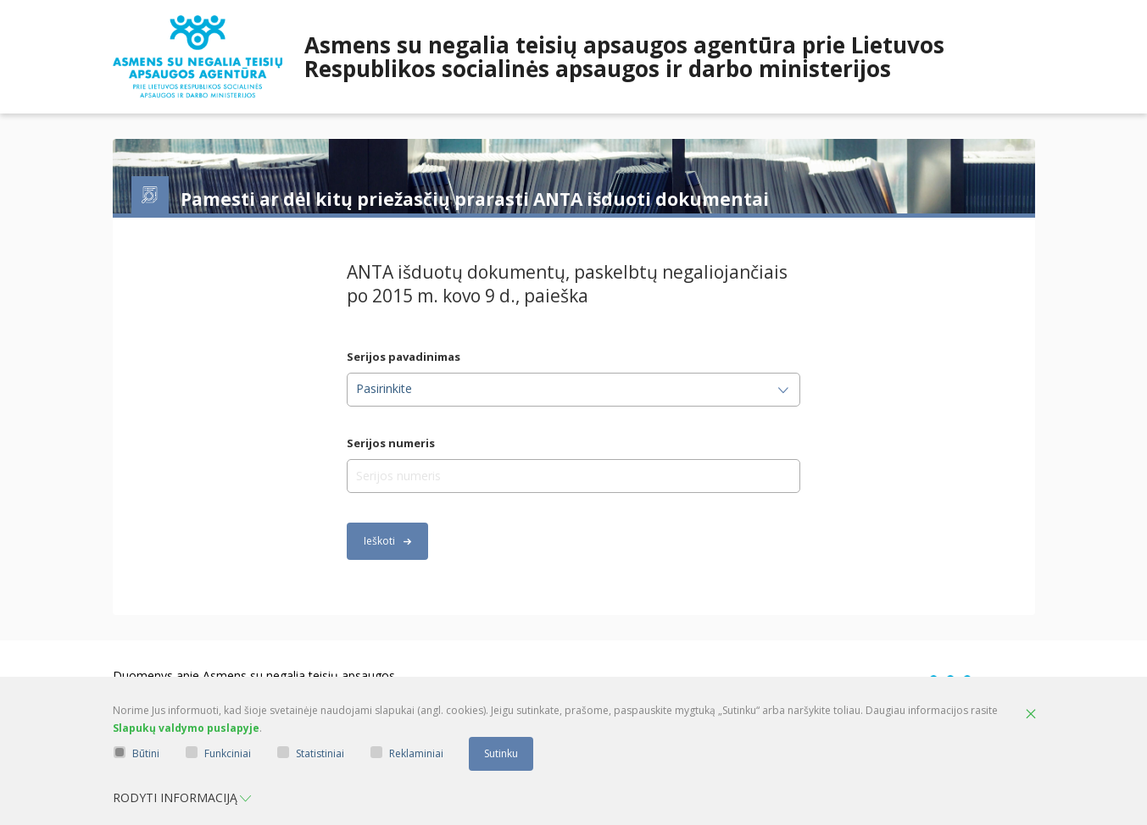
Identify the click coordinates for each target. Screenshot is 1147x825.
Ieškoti (387, 541)
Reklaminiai (406, 753)
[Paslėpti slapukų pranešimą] (1031, 715)
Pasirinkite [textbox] (384, 388)
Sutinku (501, 753)
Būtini (136, 753)
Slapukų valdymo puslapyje (186, 728)
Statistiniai (310, 753)
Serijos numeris (391, 443)
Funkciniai (218, 753)
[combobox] (573, 390)
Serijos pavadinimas (403, 357)
